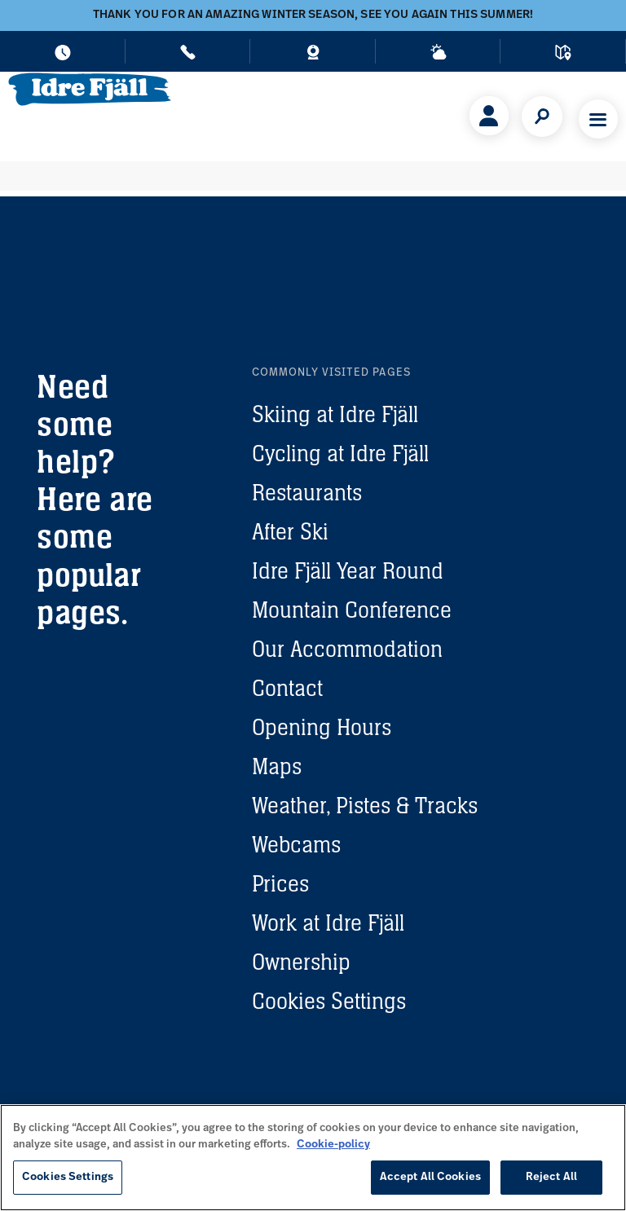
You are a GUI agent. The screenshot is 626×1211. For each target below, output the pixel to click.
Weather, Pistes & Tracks (365, 805)
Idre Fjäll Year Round (347, 570)
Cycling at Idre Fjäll (340, 453)
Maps (277, 766)
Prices (280, 883)
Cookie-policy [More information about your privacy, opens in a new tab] (333, 1144)
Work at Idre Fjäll (328, 922)
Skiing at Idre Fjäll (335, 414)
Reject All (551, 1177)
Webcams (296, 844)
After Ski (290, 531)
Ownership (301, 962)
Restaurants (307, 492)
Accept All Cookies (430, 1177)
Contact (287, 688)
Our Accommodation (347, 649)
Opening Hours (321, 727)
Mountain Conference (352, 610)
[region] (313, 1157)
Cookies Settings (329, 1001)
